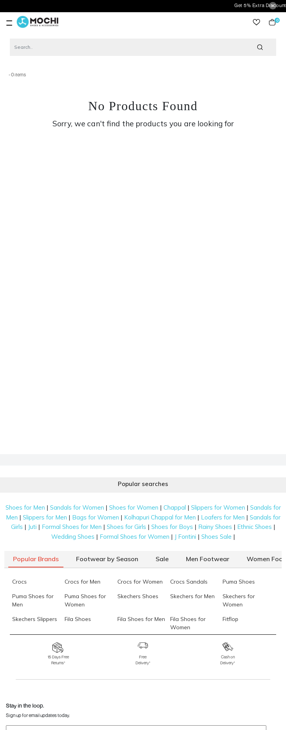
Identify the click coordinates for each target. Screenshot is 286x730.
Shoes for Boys (172, 526)
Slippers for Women (218, 507)
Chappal (174, 507)
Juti (32, 526)
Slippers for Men (45, 517)
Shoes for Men (25, 507)
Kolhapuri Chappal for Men (160, 517)
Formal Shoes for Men (72, 526)
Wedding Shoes (73, 536)
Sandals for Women (77, 507)
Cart (272, 22)
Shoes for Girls (126, 526)
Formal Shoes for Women (134, 536)
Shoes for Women (133, 507)
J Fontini (185, 536)
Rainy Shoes (215, 526)
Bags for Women (95, 517)
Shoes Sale (216, 536)
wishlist (256, 22)
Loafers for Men (223, 517)
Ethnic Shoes (254, 526)
